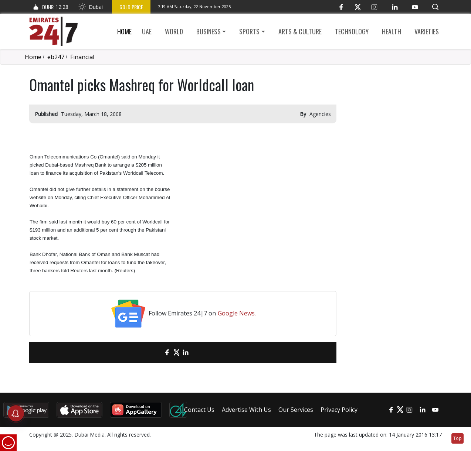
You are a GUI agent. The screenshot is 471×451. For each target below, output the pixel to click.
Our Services (295, 410)
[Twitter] (357, 7)
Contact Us (199, 410)
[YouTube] (415, 7)
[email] (154, 352)
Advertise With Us (246, 410)
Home (124, 31)
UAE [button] (147, 31)
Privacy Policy (339, 410)
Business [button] (208, 31)
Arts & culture (300, 31)
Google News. (237, 313)
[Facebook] (341, 7)
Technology (352, 31)
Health (391, 31)
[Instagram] (374, 7)
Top (457, 438)
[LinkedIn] (394, 7)
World (174, 31)
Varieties (426, 31)
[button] (435, 7)
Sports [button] (249, 31)
